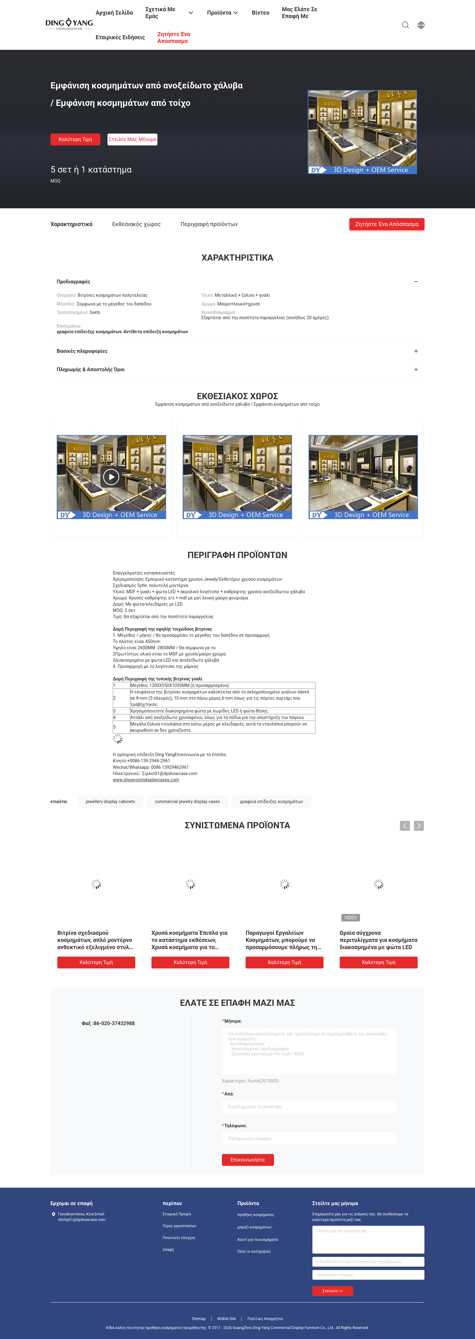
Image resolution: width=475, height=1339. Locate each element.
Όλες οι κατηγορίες (254, 1251)
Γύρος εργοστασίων (179, 1226)
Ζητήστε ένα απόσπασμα (387, 223)
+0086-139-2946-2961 (148, 760)
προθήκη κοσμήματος (256, 1215)
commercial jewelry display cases (187, 801)
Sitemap (199, 1319)
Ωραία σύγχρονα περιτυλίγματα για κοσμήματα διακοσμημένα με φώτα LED (378, 940)
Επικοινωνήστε (248, 1160)
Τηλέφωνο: (235, 1125)
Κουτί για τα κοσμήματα (258, 1239)
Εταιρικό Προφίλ (177, 1214)
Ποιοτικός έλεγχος (179, 1238)
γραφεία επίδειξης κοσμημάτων (271, 801)
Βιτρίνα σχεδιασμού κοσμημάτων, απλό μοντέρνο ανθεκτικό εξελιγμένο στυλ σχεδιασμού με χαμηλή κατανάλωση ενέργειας (94, 947)
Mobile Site (226, 1319)
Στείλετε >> (333, 1291)
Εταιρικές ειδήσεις (120, 37)
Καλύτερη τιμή (75, 139)
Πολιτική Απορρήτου (265, 1319)
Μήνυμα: (233, 1021)
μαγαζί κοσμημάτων (254, 1227)
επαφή (168, 1249)
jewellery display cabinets (110, 801)
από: (229, 1093)
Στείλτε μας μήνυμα (132, 139)
